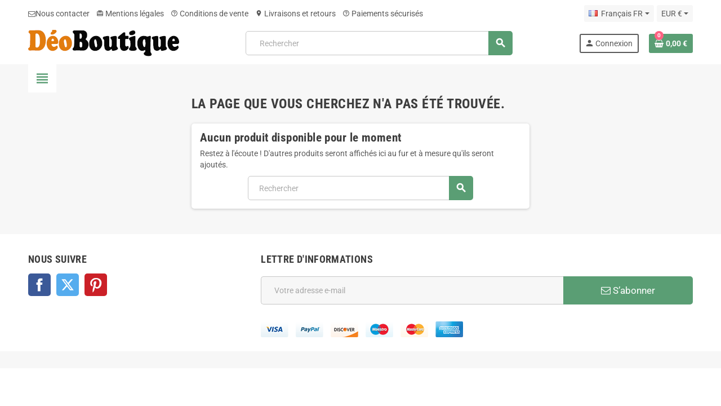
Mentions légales (130, 13)
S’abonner (628, 290)
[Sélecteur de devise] (675, 13)
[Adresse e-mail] (412, 290)
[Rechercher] (378, 43)
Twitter (67, 284)
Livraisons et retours (295, 13)
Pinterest (95, 284)
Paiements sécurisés (382, 13)
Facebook (39, 284)
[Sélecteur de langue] (618, 13)
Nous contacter (59, 13)
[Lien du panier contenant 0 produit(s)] (671, 43)
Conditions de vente (209, 13)
